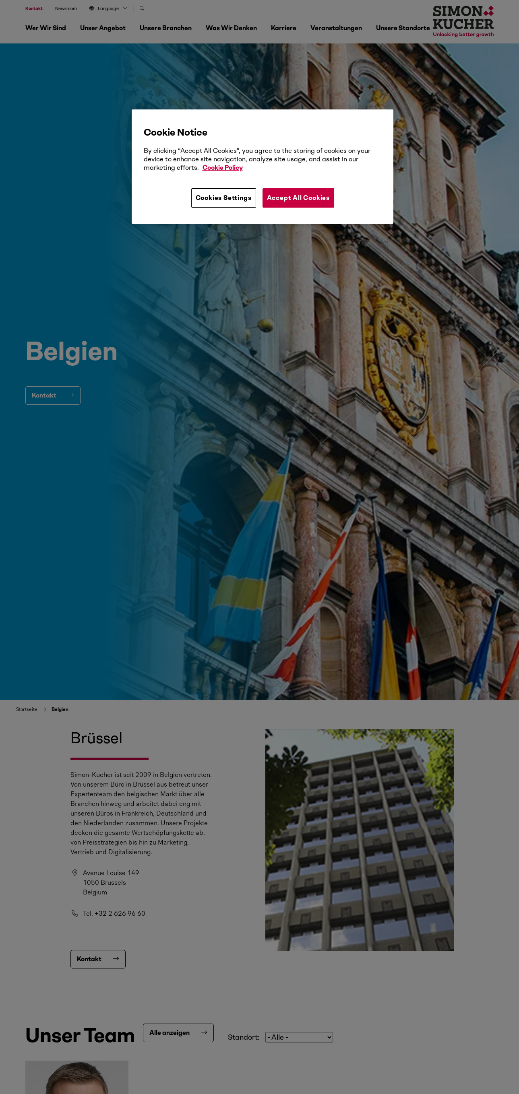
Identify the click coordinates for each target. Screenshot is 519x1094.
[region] (262, 166)
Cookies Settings (224, 198)
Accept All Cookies (298, 198)
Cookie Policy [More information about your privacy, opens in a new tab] (223, 167)
